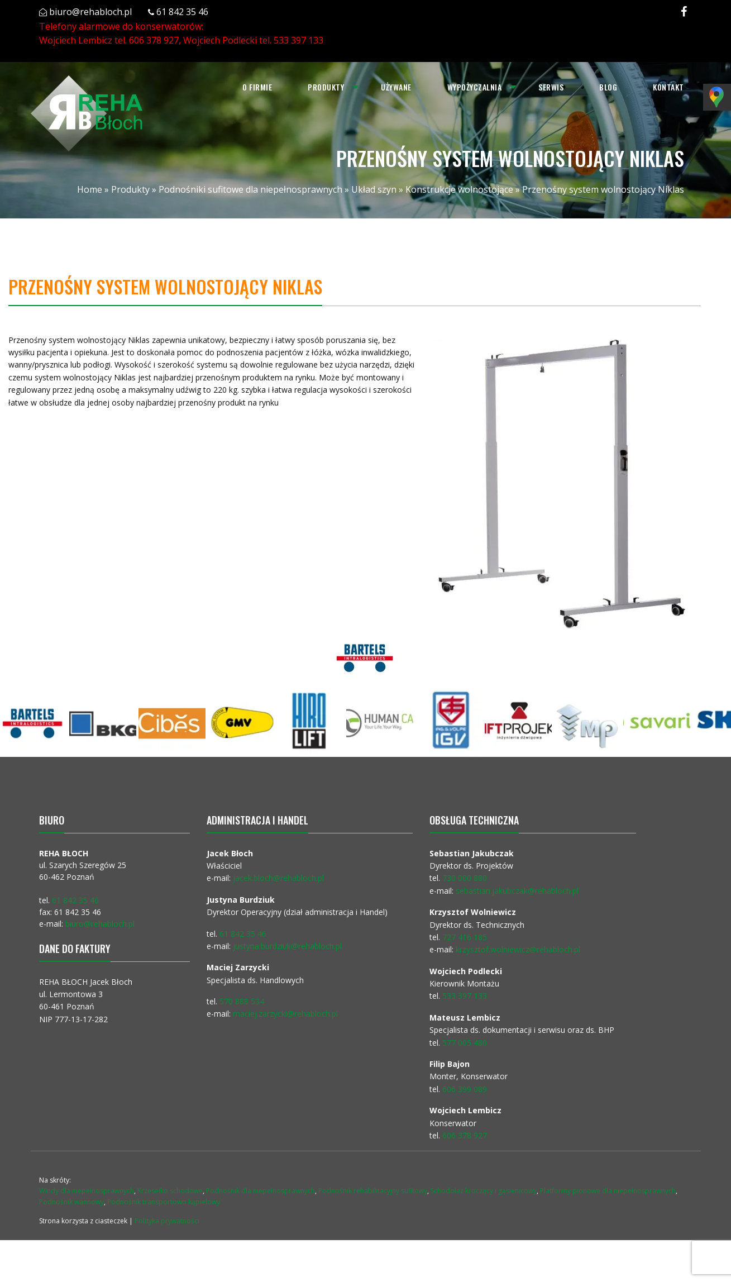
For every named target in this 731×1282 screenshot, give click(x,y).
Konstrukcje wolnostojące (459, 189)
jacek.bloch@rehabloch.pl (278, 878)
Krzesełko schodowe (170, 1190)
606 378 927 (154, 40)
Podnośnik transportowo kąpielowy (163, 1202)
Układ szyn (373, 189)
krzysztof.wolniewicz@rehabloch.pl (518, 949)
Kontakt (668, 87)
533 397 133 (298, 40)
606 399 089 (464, 1089)
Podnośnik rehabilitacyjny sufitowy (372, 1190)
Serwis (550, 87)
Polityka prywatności (167, 1221)
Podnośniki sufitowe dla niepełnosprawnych (250, 189)
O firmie (257, 87)
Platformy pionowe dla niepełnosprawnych (608, 1190)
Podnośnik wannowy (71, 1202)
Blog (608, 87)
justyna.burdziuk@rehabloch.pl (287, 946)
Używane (396, 87)
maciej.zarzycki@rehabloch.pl (286, 1013)
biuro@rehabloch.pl (90, 12)
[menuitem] (257, 87)
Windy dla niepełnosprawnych (86, 1190)
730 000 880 (464, 878)
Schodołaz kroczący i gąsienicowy (484, 1190)
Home (89, 189)
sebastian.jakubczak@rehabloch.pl (517, 890)
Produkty (326, 87)
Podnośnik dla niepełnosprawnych (260, 1190)
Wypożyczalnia (474, 87)
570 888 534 (241, 1001)
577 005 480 (464, 1042)
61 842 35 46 (182, 12)
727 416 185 (464, 937)
